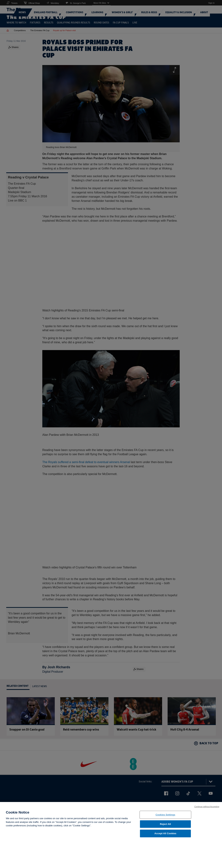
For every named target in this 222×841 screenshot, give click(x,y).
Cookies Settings (165, 817)
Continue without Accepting (206, 809)
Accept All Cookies (165, 835)
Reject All (165, 826)
